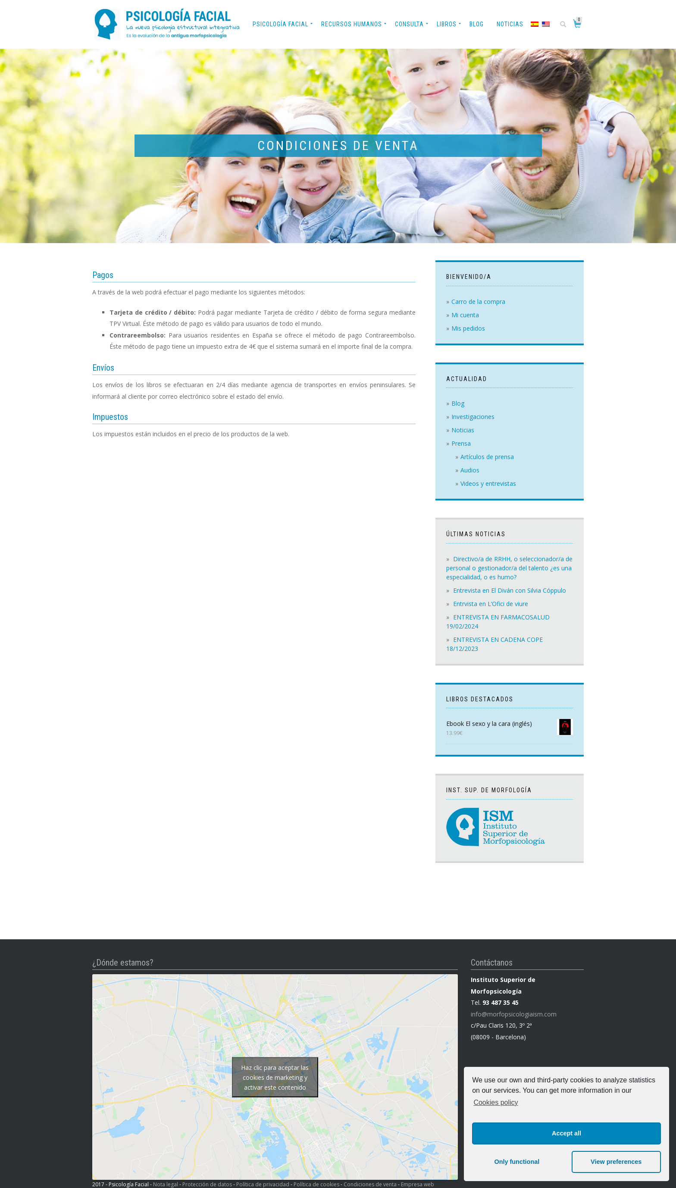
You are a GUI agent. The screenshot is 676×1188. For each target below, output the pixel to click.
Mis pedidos (468, 328)
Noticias (510, 24)
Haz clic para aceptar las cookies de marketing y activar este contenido (275, 1077)
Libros (447, 24)
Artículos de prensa (487, 457)
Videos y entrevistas (488, 483)
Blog (476, 24)
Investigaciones (472, 417)
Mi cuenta (465, 315)
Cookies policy (495, 1102)
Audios (469, 470)
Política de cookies (316, 1184)
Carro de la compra (478, 301)
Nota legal (165, 1184)
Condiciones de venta (370, 1184)
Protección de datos (207, 1184)
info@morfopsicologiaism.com (514, 1014)
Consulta (409, 24)
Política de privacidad (262, 1184)
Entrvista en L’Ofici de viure (490, 604)
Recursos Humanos (351, 24)
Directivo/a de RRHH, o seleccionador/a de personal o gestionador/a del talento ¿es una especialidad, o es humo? (509, 568)
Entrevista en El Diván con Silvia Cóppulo (509, 590)
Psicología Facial (280, 24)
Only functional (516, 1161)
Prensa (461, 443)
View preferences (616, 1161)
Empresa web (417, 1184)
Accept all (566, 1133)
